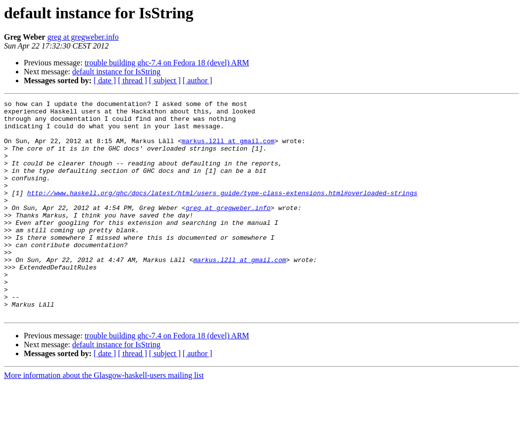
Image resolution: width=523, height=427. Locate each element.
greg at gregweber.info (82, 37)
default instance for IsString (116, 71)
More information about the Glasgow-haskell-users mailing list (104, 418)
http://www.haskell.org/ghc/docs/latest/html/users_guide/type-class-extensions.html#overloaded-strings (222, 212)
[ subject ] (165, 80)
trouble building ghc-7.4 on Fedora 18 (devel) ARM (167, 62)
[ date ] (105, 80)
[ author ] (197, 80)
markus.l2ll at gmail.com (228, 149)
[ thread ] (132, 80)
